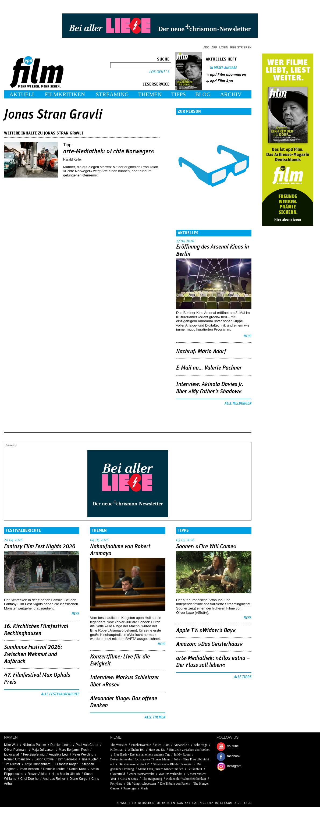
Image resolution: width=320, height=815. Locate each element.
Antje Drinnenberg (37, 764)
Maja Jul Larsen (43, 750)
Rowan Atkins (37, 774)
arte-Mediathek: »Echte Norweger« (108, 151)
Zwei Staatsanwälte (141, 774)
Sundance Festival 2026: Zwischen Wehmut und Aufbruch (33, 654)
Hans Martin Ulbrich (65, 774)
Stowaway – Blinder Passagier (173, 764)
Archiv (231, 94)
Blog (203, 94)
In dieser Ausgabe (223, 67)
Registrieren (240, 47)
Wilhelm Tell (135, 750)
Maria (144, 788)
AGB (237, 803)
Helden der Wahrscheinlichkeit (186, 779)
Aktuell (22, 94)
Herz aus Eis (157, 750)
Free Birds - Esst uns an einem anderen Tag (142, 754)
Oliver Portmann (15, 750)
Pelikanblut (194, 769)
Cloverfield (117, 774)
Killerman (116, 750)
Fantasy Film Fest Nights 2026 (39, 547)
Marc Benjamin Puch (73, 750)
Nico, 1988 (162, 745)
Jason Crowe (44, 759)
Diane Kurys (78, 779)
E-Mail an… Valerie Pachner (209, 368)
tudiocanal (11, 754)
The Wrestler (118, 745)
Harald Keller (72, 159)
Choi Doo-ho (29, 779)
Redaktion (146, 803)
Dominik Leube (54, 769)
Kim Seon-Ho (67, 759)
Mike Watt (11, 745)
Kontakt (183, 803)
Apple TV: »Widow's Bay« (206, 630)
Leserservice (156, 84)
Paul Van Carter (87, 745)
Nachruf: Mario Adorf (201, 352)
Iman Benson (29, 769)
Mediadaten (166, 803)
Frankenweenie (141, 745)
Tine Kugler (89, 759)
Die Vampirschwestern (141, 783)
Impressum (224, 803)
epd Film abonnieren (228, 74)
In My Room (182, 754)
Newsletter (126, 803)
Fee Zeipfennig (34, 754)
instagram (234, 766)
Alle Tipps (242, 677)
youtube (233, 746)
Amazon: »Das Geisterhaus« (209, 644)
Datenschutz (202, 803)
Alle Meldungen (238, 403)
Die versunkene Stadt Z (134, 764)
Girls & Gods (129, 779)
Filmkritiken (65, 94)
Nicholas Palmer (34, 745)
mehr (247, 336)
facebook (233, 756)
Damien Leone (60, 745)
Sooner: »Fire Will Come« (206, 547)
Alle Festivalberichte (60, 694)
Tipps (178, 94)
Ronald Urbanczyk (17, 759)
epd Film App (221, 81)
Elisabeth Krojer (66, 764)
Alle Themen (155, 717)
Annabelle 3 (181, 745)
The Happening (152, 779)
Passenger (129, 788)
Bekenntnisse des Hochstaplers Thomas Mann (140, 759)
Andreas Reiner (54, 779)
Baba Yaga (200, 745)
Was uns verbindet (170, 774)
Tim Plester (12, 764)
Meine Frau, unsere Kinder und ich (160, 769)
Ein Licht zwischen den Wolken (189, 750)
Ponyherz (116, 783)
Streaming (112, 94)
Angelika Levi (58, 754)
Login (223, 47)
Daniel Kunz (78, 769)
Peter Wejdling (82, 754)
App (214, 47)
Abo (206, 47)
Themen (150, 94)
